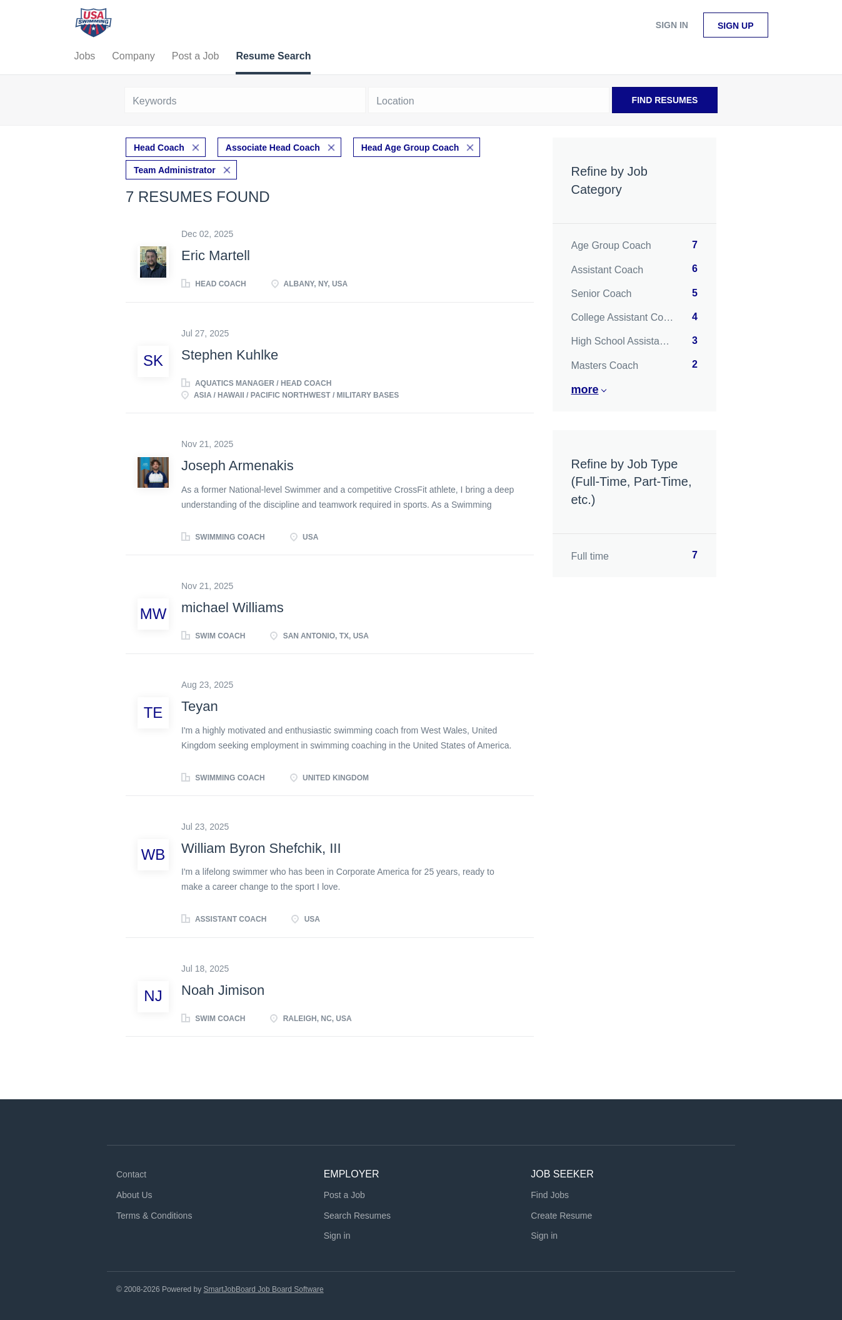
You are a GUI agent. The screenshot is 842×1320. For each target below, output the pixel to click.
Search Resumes (357, 1216)
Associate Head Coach (273, 148)
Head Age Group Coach (410, 148)
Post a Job (344, 1195)
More (585, 389)
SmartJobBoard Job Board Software (264, 1289)
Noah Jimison (222, 990)
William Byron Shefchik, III (261, 848)
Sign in (672, 25)
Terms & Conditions (154, 1216)
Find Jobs (550, 1195)
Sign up (736, 26)
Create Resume (561, 1216)
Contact (131, 1174)
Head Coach (159, 148)
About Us (134, 1195)
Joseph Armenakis (237, 465)
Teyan (199, 706)
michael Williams (232, 607)
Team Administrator (175, 170)
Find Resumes (665, 100)
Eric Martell (215, 255)
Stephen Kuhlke (229, 355)
